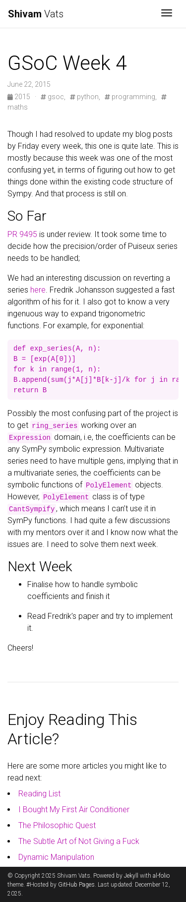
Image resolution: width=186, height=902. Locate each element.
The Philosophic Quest (57, 825)
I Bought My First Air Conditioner (73, 809)
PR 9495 (22, 234)
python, (85, 97)
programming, (131, 97)
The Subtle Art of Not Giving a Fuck (78, 841)
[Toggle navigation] (166, 13)
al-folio (161, 875)
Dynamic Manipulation (56, 857)
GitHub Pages (76, 884)
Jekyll (131, 875)
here (38, 290)
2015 (19, 97)
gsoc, (53, 97)
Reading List (39, 793)
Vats (35, 14)
